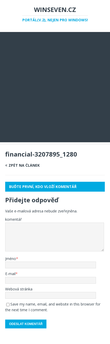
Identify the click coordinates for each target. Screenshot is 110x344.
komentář (13, 219)
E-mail (10, 273)
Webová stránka (18, 289)
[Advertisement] (55, 87)
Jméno (10, 258)
